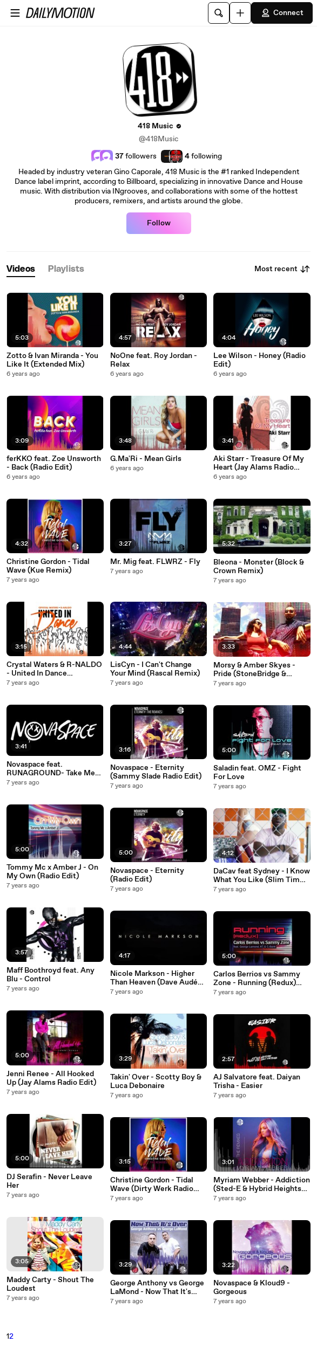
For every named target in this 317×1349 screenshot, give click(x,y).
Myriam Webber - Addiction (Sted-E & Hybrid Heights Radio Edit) (261, 1184)
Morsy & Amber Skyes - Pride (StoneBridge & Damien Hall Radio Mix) (254, 669)
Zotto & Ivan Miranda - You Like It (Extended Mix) (52, 360)
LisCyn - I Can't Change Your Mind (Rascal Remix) (155, 669)
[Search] (219, 13)
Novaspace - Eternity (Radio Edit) (147, 875)
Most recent (282, 269)
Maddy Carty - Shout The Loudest (50, 1284)
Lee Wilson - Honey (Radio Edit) (259, 360)
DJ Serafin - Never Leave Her (49, 1181)
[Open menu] (15, 13)
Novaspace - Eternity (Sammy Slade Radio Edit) (155, 772)
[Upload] (240, 13)
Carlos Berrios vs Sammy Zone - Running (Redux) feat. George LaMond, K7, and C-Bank (257, 978)
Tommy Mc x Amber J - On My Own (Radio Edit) (52, 871)
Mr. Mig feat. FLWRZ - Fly (155, 562)
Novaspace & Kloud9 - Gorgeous (251, 1287)
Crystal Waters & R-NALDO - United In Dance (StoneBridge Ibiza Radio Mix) (54, 669)
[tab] (20, 269)
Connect (281, 13)
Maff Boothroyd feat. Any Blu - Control (50, 974)
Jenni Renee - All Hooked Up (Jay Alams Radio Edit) (51, 1078)
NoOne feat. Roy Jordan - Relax (153, 360)
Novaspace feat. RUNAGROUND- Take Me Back (50, 768)
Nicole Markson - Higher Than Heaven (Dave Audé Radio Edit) (154, 978)
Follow (159, 223)
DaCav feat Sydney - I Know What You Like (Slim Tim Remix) (261, 875)
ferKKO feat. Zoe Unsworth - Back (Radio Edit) (53, 463)
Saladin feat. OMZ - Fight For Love (257, 772)
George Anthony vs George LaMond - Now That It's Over (157, 1287)
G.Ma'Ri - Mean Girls (145, 459)
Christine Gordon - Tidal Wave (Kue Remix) (48, 566)
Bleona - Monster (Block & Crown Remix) (258, 566)
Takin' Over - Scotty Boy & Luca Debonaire (155, 1081)
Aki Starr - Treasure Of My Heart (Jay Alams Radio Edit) (258, 463)
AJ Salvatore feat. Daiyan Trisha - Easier (256, 1081)
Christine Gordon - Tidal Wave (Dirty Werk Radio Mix (151, 1184)
